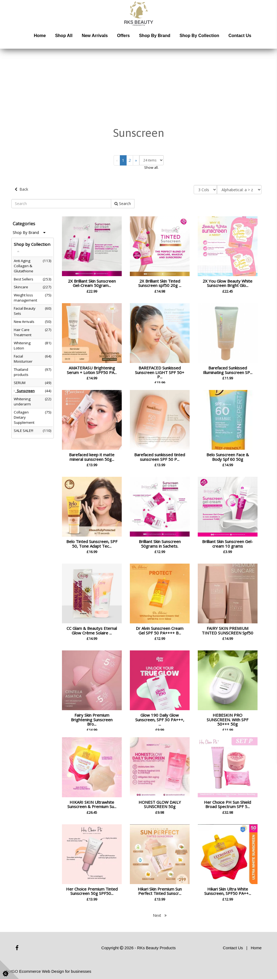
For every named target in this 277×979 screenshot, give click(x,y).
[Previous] (117, 160)
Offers (123, 35)
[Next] (136, 160)
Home (40, 35)
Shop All (63, 35)
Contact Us (240, 35)
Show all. (151, 167)
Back (21, 189)
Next (160, 914)
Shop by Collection (199, 35)
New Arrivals (95, 35)
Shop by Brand (154, 35)
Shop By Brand (29, 231)
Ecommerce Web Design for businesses (55, 970)
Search (122, 202)
